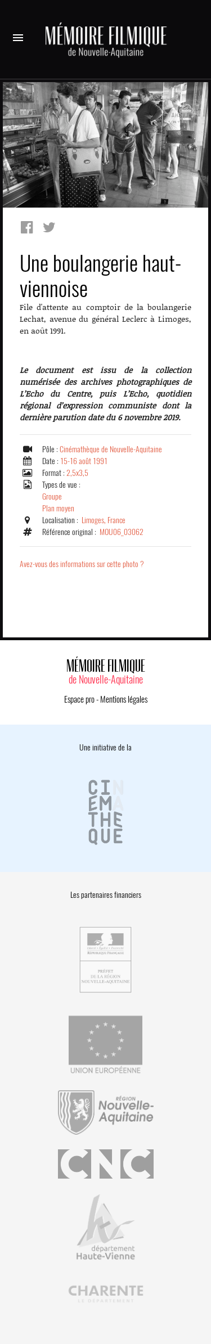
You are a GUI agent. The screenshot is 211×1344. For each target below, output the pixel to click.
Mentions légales (123, 699)
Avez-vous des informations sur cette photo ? (82, 564)
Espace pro (79, 699)
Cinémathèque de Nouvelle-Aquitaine (111, 449)
